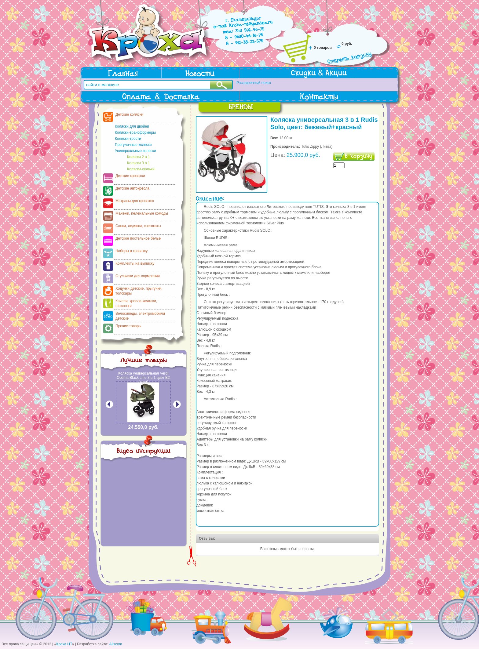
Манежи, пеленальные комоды (141, 213)
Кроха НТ (64, 644)
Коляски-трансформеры (135, 132)
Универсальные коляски (135, 151)
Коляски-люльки (141, 169)
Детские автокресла (132, 188)
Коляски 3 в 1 (138, 163)
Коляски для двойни (132, 126)
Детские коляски (129, 114)
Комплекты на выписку (134, 263)
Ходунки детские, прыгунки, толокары (138, 290)
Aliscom (115, 644)
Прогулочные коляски (133, 145)
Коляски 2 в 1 (138, 157)
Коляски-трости (128, 138)
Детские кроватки (130, 176)
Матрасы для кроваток (134, 201)
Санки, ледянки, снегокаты (138, 226)
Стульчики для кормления (137, 276)
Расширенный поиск (253, 83)
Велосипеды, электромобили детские (140, 316)
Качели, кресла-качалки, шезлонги (136, 303)
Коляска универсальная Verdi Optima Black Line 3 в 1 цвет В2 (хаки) (143, 377)
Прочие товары (128, 326)
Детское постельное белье (138, 238)
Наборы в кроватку (131, 251)
